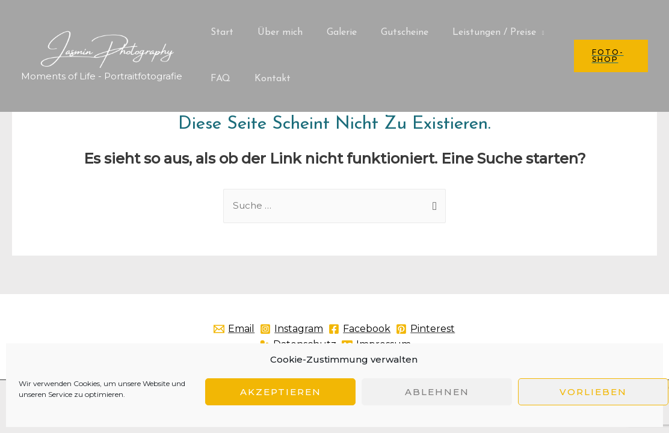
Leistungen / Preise (472, 32)
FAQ (218, 79)
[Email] (252, 329)
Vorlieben (593, 392)
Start (219, 32)
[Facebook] (400, 329)
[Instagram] (321, 329)
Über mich (272, 32)
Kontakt (265, 79)
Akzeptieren (280, 392)
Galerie (330, 32)
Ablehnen (437, 392)
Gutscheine (388, 32)
